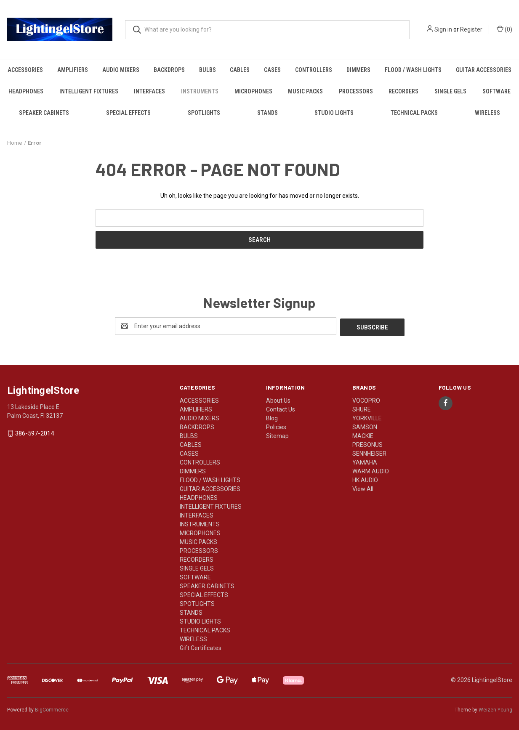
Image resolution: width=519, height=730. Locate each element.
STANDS (267, 112)
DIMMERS (358, 69)
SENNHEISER (369, 452)
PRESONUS (367, 443)
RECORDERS (403, 91)
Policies (276, 425)
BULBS (207, 69)
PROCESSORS (356, 91)
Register (471, 29)
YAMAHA (364, 461)
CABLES (240, 69)
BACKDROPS (169, 69)
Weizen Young (495, 708)
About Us (278, 399)
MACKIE (362, 434)
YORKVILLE (367, 417)
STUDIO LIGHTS (334, 112)
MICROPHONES (253, 91)
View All (362, 487)
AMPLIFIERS (72, 69)
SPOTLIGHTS (204, 112)
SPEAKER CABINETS (44, 112)
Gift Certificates (200, 646)
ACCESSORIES (25, 69)
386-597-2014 (34, 432)
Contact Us (280, 408)
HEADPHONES (25, 91)
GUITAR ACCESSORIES (483, 69)
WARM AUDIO (370, 470)
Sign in (443, 29)
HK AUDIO (365, 478)
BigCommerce (52, 708)
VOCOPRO (366, 399)
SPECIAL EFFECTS (128, 112)
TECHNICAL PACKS (414, 112)
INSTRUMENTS (199, 91)
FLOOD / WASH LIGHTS (413, 69)
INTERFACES (149, 91)
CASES (272, 69)
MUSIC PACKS (305, 91)
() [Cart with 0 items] (504, 29)
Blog (272, 417)
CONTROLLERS (313, 69)
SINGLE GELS (450, 91)
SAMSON (364, 425)
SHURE (361, 408)
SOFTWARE (496, 91)
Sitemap (277, 434)
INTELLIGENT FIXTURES (88, 91)
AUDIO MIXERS (120, 69)
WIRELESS (487, 112)
